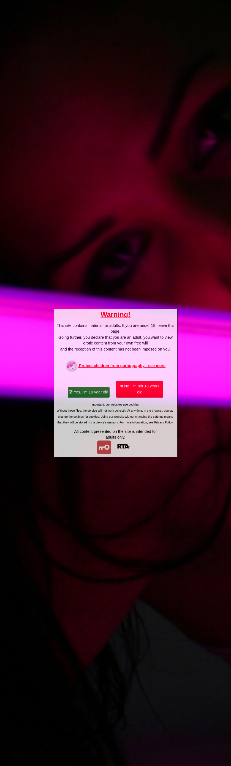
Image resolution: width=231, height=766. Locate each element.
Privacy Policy (163, 422)
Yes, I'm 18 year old (88, 392)
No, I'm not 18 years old (139, 389)
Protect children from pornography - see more (115, 366)
